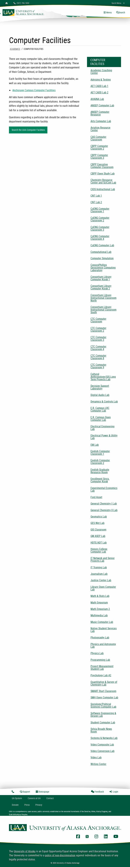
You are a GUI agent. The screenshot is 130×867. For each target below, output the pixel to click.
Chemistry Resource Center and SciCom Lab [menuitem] (103, 181)
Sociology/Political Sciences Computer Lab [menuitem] (103, 705)
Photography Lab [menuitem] (100, 637)
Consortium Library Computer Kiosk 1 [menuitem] (101, 278)
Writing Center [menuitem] (98, 764)
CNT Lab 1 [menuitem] (96, 195)
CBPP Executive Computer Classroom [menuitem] (102, 165)
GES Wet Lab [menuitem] (97, 523)
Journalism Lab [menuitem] (99, 574)
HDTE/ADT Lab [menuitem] (99, 542)
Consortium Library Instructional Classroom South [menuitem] (103, 309)
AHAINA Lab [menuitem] (97, 99)
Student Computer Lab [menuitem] (103, 722)
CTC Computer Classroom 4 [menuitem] (98, 348)
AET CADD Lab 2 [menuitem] (99, 92)
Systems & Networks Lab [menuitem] (104, 738)
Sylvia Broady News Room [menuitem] (101, 730)
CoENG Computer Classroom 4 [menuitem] (100, 237)
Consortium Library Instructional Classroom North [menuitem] (103, 297)
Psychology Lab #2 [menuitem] (101, 675)
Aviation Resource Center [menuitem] (100, 129)
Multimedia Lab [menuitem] (99, 615)
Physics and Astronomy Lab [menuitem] (103, 645)
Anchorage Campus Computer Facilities (34, 90)
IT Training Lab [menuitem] (99, 567)
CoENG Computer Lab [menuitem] (102, 245)
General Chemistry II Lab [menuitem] (104, 510)
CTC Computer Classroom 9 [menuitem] (98, 366)
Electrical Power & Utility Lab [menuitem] (104, 437)
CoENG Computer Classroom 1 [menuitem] (100, 210)
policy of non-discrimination (60, 855)
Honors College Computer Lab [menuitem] (99, 550)
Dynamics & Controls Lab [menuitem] (104, 401)
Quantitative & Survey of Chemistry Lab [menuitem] (104, 683)
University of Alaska (24, 851)
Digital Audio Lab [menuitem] (100, 395)
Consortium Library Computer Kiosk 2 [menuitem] (101, 287)
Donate (15, 804)
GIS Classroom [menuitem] (98, 529)
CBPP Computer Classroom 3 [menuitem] (99, 156)
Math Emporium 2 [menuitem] (100, 609)
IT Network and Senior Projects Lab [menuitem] (103, 559)
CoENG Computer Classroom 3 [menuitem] (100, 228)
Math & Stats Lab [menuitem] (100, 596)
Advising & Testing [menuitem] (101, 79)
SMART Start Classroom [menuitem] (103, 691)
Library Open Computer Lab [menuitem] (103, 588)
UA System (17, 798)
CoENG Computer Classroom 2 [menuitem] (100, 219)
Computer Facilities (97, 62)
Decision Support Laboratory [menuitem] (100, 387)
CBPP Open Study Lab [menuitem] (103, 173)
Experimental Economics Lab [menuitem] (104, 489)
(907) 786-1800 (21, 3)
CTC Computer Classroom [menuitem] (98, 320)
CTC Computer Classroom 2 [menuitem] (98, 329)
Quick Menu (116, 3)
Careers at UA (34, 798)
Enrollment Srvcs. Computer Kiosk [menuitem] (100, 480)
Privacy (38, 804)
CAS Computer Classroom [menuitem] (98, 138)
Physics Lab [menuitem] (97, 653)
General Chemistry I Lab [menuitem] (104, 503)
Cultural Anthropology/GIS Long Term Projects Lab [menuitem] (103, 376)
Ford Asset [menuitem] (96, 497)
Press (27, 804)
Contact (50, 798)
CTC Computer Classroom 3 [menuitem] (98, 338)
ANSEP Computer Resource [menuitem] (100, 113)
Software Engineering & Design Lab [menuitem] (103, 714)
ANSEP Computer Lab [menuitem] (102, 105)
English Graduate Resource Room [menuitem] (100, 471)
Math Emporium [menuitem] (99, 602)
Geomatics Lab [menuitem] (99, 516)
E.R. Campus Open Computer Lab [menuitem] (101, 418)
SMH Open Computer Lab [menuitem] (104, 697)
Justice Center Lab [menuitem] (101, 580)
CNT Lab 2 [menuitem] (96, 202)
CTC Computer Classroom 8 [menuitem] (98, 357)
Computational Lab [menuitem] (101, 252)
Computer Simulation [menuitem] (102, 258)
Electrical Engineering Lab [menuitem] (102, 427)
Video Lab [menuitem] (96, 757)
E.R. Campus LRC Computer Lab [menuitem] (100, 409)
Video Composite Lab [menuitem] (102, 744)
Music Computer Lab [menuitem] (102, 622)
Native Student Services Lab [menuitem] (104, 629)
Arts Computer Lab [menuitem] (101, 121)
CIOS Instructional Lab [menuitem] (103, 189)
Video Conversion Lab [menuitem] (102, 751)
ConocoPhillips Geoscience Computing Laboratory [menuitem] (103, 267)
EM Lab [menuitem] (95, 445)
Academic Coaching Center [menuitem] (101, 71)
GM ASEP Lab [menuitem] (98, 536)
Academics (15, 49)
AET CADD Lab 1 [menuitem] (99, 86)
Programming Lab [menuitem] (100, 660)
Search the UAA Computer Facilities (28, 129)
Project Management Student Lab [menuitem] (102, 667)
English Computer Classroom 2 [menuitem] (100, 461)
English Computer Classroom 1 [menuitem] (100, 452)
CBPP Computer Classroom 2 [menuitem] (99, 147)
